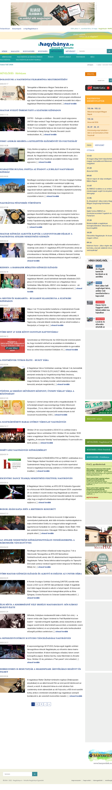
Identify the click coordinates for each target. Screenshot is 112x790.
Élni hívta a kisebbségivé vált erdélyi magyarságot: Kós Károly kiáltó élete (39, 606)
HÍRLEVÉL (90, 74)
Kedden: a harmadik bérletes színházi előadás (28, 267)
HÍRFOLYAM (6, 57)
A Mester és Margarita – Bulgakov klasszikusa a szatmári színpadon (35, 299)
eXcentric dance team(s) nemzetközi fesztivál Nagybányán (36, 478)
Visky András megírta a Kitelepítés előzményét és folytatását (38, 141)
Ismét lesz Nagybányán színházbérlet (23, 450)
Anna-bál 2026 (6, 64)
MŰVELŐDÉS (56, 51)
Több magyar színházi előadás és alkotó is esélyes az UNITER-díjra (41, 573)
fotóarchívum (5, 28)
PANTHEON (80, 57)
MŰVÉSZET (70, 51)
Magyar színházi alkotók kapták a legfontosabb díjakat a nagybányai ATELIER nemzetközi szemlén (36, 235)
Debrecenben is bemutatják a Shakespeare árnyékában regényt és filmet (40, 670)
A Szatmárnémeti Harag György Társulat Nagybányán (33, 421)
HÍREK (4, 51)
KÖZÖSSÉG (43, 51)
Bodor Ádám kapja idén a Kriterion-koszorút (28, 509)
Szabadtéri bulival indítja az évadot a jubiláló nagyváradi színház (37, 170)
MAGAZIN (15, 51)
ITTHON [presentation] (90, 150)
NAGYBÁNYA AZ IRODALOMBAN (29, 57)
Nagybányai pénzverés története (20, 202)
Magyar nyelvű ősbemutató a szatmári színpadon (30, 110)
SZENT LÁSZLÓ (65, 57)
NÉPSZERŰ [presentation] (99, 145)
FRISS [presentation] (89, 145)
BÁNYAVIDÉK (29, 51)
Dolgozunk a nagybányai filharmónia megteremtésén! (33, 79)
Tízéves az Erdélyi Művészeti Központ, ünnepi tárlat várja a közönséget (37, 392)
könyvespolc (16, 28)
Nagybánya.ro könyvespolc (28, 60)
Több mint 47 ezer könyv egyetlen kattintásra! (29, 331)
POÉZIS (50, 57)
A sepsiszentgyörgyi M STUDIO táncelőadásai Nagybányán (35, 638)
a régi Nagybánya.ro (30, 28)
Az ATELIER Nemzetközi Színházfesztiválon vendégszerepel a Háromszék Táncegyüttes (37, 541)
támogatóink (97, 780)
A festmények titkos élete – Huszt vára (24, 360)
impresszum (76, 780)
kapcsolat (87, 780)
